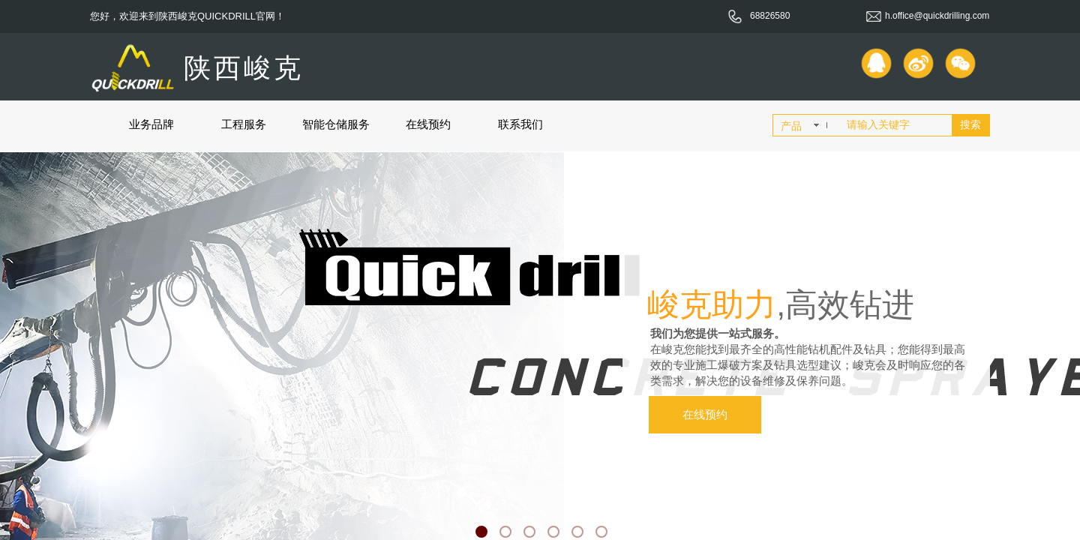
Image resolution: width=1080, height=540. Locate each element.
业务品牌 (151, 124)
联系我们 (520, 124)
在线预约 (428, 124)
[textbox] (896, 125)
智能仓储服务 (336, 124)
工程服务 (243, 124)
